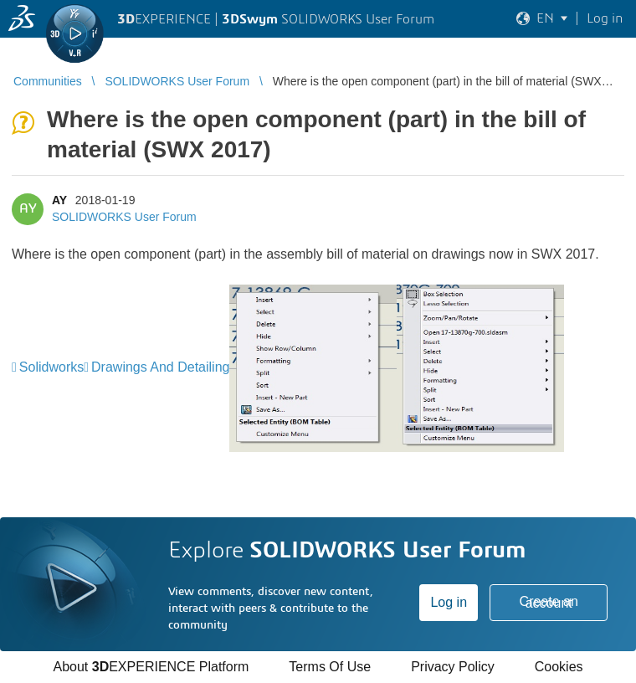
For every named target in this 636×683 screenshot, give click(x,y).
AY (59, 200)
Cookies (559, 667)
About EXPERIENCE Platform (151, 667)
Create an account (549, 602)
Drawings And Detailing (160, 367)
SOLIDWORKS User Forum (124, 216)
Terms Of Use (330, 667)
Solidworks (51, 367)
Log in (448, 602)
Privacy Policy (453, 667)
